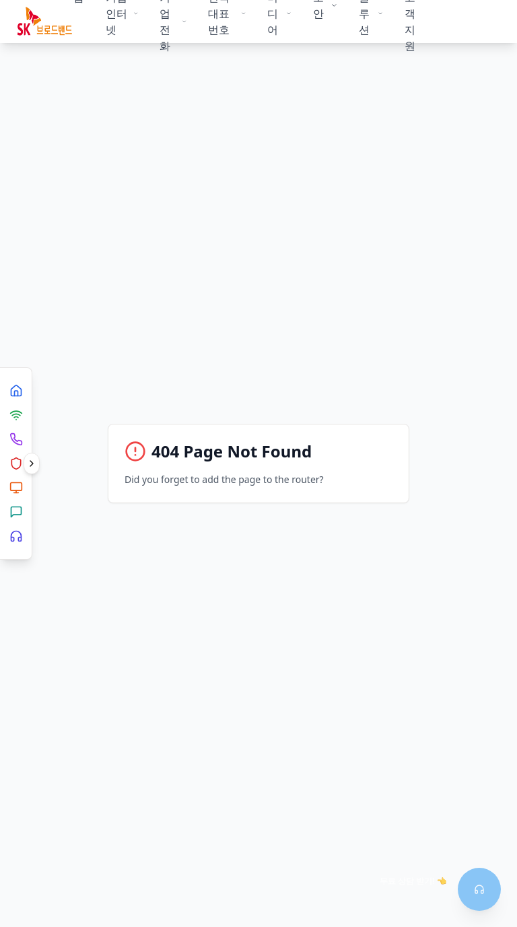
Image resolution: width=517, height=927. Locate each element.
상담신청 (463, 21)
